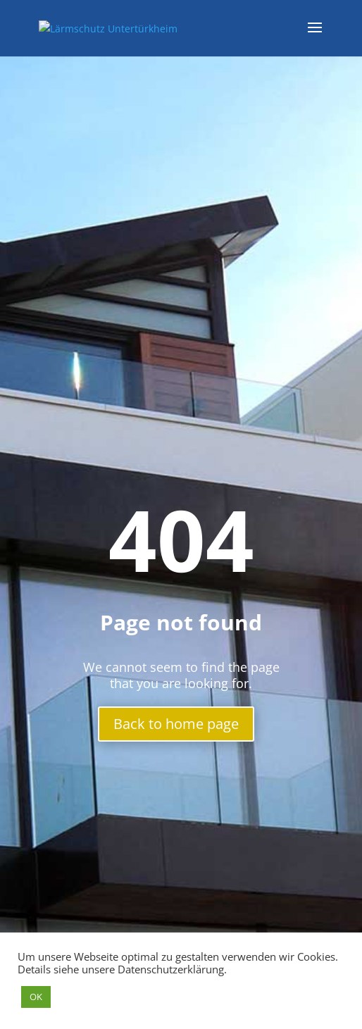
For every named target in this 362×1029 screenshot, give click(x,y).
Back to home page (176, 723)
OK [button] (36, 996)
